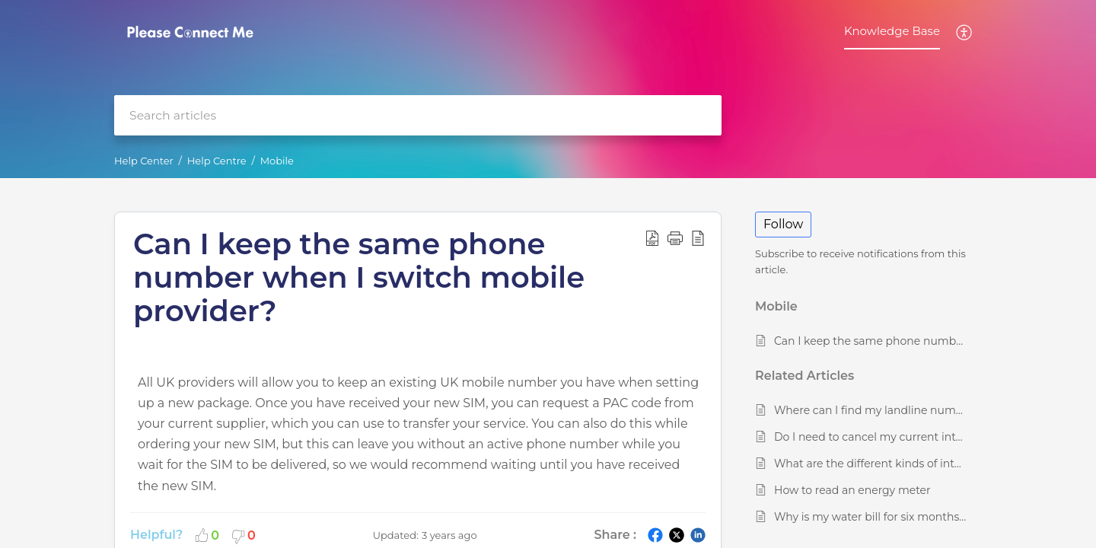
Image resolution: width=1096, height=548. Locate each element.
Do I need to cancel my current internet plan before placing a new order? (870, 437)
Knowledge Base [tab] (892, 31)
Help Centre (217, 161)
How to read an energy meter (852, 490)
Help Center (144, 161)
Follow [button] (783, 224)
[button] (965, 31)
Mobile (277, 161)
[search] (418, 115)
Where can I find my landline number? (870, 410)
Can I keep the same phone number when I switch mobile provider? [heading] (359, 277)
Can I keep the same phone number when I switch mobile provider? (870, 341)
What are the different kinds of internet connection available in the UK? (870, 463)
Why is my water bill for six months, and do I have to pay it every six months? (870, 517)
